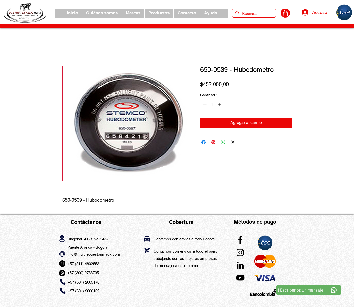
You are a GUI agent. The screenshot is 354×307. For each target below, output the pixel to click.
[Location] (62, 239)
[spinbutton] (212, 104)
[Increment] (220, 104)
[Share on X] (233, 142)
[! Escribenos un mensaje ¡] (308, 290)
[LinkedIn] (240, 265)
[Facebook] (240, 240)
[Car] (147, 239)
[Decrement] (204, 104)
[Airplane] (147, 251)
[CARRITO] (285, 13)
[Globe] (62, 254)
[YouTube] (240, 278)
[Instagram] (240, 252)
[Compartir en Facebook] (203, 142)
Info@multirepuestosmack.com (93, 254)
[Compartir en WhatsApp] (223, 142)
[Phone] (62, 281)
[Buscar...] (253, 14)
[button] (133, 13)
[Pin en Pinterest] (213, 142)
